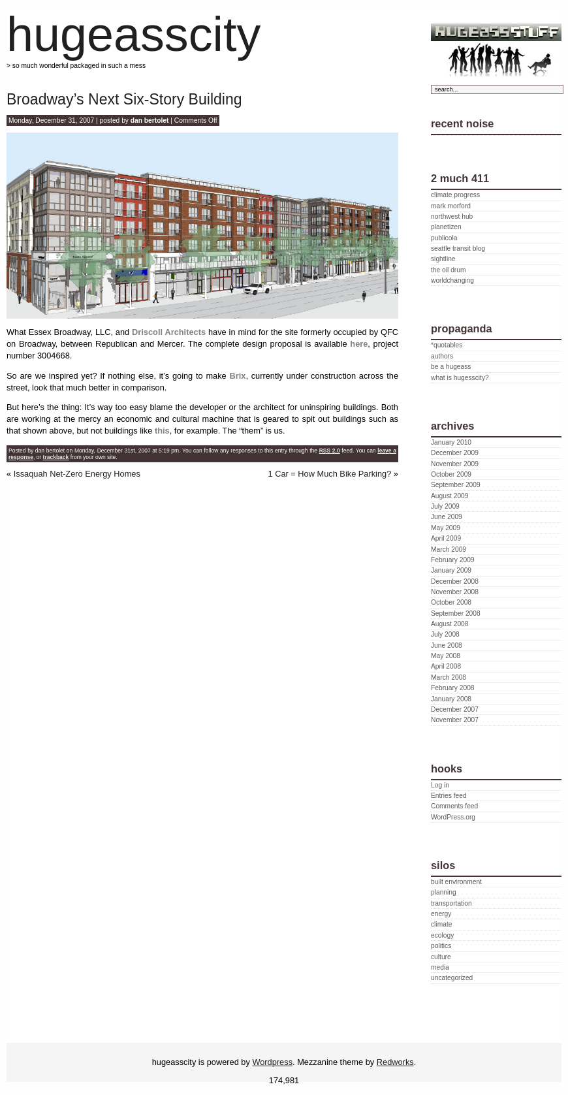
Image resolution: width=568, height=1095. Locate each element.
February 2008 (453, 687)
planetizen (446, 226)
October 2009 (451, 474)
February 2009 (453, 559)
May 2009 (445, 528)
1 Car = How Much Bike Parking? (329, 474)
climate (441, 924)
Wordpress (272, 1062)
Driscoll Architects (169, 332)
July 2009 (445, 506)
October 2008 (451, 602)
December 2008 (455, 581)
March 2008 (448, 677)
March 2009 (448, 549)
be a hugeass (451, 366)
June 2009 (446, 516)
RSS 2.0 (329, 450)
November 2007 (455, 719)
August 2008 (449, 623)
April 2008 (446, 666)
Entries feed (449, 795)
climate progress (455, 194)
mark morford (451, 206)
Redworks (395, 1062)
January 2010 (451, 442)
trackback (56, 457)
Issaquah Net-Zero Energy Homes (77, 474)
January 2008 (451, 699)
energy (441, 913)
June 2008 (446, 645)
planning (443, 892)
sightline (443, 258)
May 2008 (445, 655)
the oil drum (448, 270)
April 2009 (446, 538)
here (359, 344)
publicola (444, 238)
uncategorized (452, 977)
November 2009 (455, 464)
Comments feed (454, 806)
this (162, 431)
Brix (237, 376)
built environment (456, 881)
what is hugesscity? (460, 377)
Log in (440, 785)
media (440, 967)
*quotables (446, 345)
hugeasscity (133, 34)
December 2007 (455, 709)
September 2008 (456, 613)
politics (441, 945)
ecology (442, 935)
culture (441, 956)
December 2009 (455, 452)
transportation (451, 903)
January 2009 (451, 570)
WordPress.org (453, 817)
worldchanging (452, 280)
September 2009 (456, 484)
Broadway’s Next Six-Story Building (124, 99)
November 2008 (455, 591)
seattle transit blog (458, 248)
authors (442, 356)
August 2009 (449, 496)
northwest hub (452, 216)
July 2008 (445, 634)
